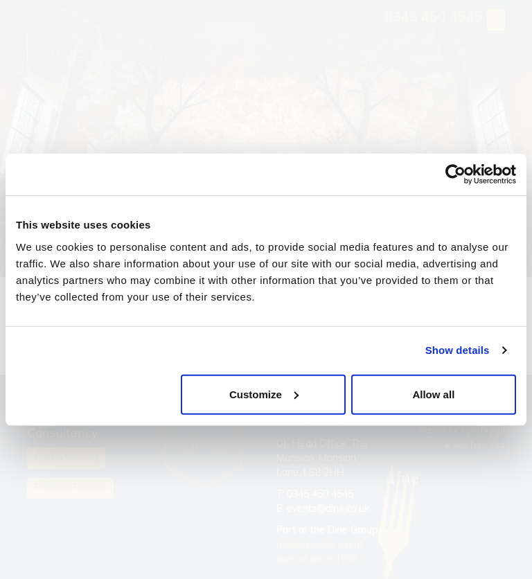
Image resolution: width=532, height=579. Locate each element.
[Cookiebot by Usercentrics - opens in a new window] (455, 174)
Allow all (433, 394)
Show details (457, 350)
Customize (264, 394)
